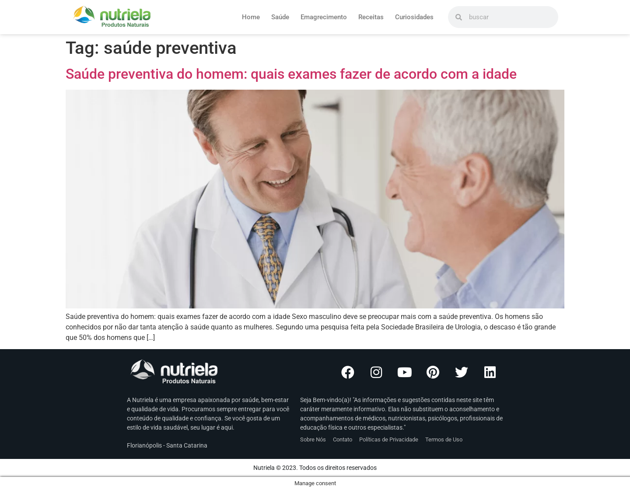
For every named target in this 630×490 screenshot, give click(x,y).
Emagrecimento (324, 17)
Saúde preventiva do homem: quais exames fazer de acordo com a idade (291, 74)
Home (251, 17)
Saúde (280, 17)
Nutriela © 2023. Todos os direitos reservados (315, 467)
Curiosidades (414, 17)
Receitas (371, 17)
